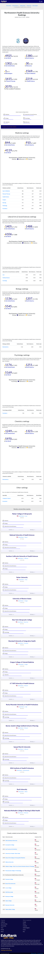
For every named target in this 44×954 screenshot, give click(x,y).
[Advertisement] (22, 28)
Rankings (32, 529)
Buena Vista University (10, 883)
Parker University (22, 577)
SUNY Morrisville (9, 892)
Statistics (11, 529)
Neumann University (9, 905)
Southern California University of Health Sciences (22, 556)
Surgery (4, 199)
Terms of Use (33, 953)
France (24, 929)
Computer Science (7, 498)
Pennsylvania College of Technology (13, 870)
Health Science (31, 81)
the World (8, 58)
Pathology (5, 205)
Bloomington (35, 5)
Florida (2, 929)
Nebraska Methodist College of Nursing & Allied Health (22, 810)
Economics (5, 501)
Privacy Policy (40, 953)
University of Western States (22, 598)
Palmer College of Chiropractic (22, 514)
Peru (24, 931)
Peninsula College (9, 879)
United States (22, 5)
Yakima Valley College (10, 909)
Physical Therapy (10, 81)
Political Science (6, 277)
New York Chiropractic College (22, 620)
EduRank (27, 17)
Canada (24, 922)
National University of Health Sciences (22, 535)
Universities (8, 5)
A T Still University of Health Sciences (22, 683)
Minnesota (29, 5)
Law (3, 274)
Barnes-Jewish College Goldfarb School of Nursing (22, 726)
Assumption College (9, 844)
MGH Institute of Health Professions (22, 768)
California (3, 922)
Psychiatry (5, 208)
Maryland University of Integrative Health (22, 641)
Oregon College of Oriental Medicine (22, 662)
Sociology (5, 280)
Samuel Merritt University (22, 747)
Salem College (8, 900)
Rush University (22, 789)
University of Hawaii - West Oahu (12, 853)
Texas (2, 927)
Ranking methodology (6, 950)
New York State (4, 923)
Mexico (24, 923)
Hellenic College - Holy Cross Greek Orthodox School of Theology (19, 866)
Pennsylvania (3, 925)
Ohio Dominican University (11, 840)
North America (15, 5)
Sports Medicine (31, 73)
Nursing (4, 202)
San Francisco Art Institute (11, 849)
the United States (10, 65)
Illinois (2, 931)
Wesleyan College (9, 896)
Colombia (25, 925)
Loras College (8, 887)
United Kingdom (26, 927)
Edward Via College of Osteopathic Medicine (15, 857)
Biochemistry (5, 346)
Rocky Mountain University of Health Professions (22, 704)
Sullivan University (9, 862)
